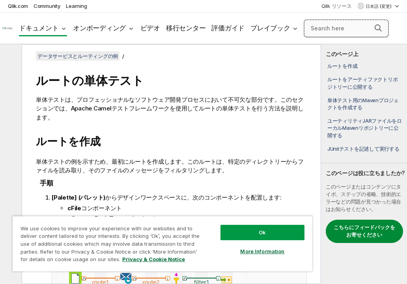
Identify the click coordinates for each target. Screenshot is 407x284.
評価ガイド (228, 28)
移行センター (186, 28)
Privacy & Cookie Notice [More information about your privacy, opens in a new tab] (76, 261)
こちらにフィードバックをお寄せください (364, 231)
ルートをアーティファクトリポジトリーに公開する (362, 83)
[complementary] (364, 164)
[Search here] (346, 28)
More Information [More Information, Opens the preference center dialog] (209, 237)
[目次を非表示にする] (10, 56)
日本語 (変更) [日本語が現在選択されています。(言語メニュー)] (379, 6)
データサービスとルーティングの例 (77, 56)
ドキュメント (39, 28)
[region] (131, 236)
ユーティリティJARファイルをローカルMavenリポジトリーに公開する (364, 128)
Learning (76, 6)
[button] (378, 28)
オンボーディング (99, 28)
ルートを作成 (342, 66)
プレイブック (270, 28)
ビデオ (150, 28)
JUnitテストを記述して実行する (363, 149)
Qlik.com (18, 6)
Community (47, 6)
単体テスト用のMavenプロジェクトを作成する (363, 103)
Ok (208, 218)
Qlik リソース (336, 6)
